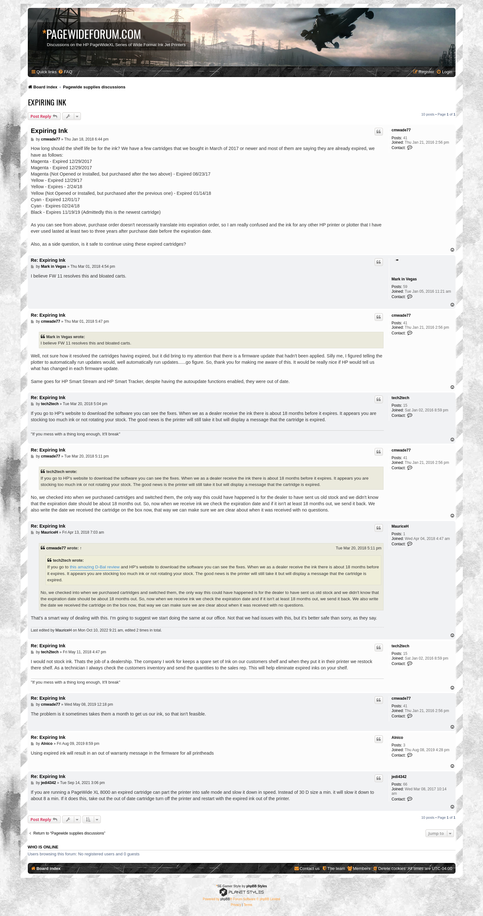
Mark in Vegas (404, 279)
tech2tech (400, 398)
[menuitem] (65, 71)
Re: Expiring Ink (48, 260)
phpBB (225, 899)
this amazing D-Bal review (95, 567)
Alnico (397, 737)
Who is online (43, 847)
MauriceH (400, 526)
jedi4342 (399, 777)
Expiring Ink (47, 102)
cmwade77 (401, 130)
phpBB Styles (256, 886)
